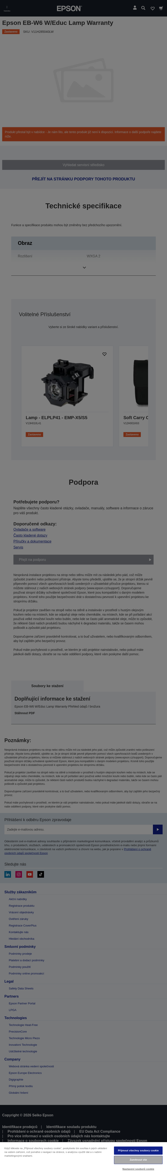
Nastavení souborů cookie (138, 1169)
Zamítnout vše (138, 1159)
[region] (83, 1159)
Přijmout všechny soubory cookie (138, 1150)
